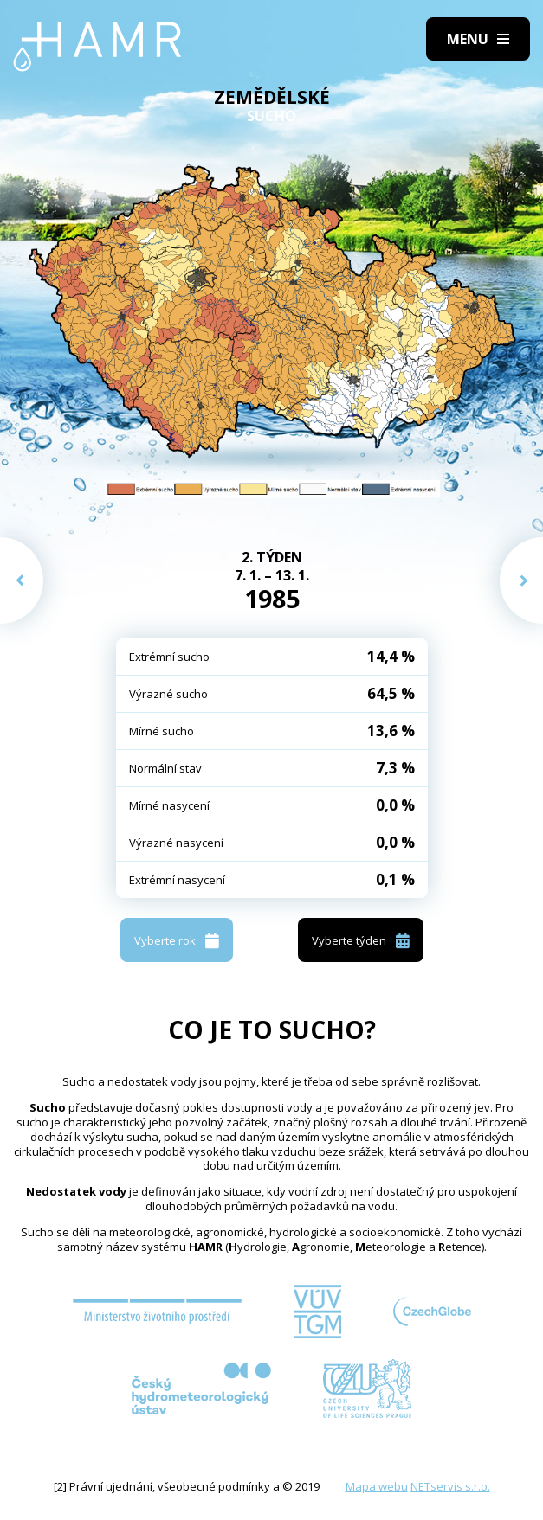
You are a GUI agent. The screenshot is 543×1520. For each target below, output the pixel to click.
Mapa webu (377, 1486)
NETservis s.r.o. (450, 1486)
